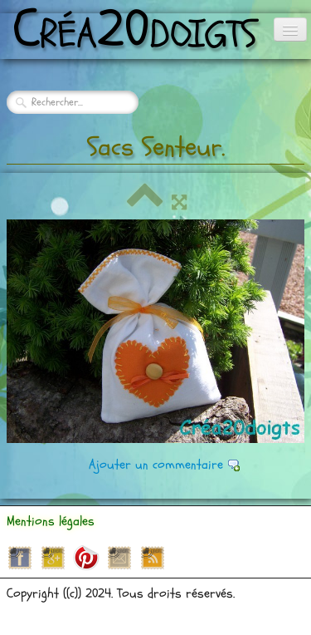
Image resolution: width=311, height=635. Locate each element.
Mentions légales (51, 521)
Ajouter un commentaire (156, 464)
